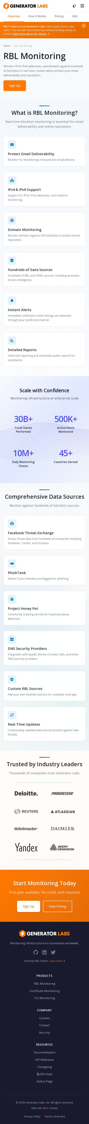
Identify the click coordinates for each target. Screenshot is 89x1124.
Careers (44, 1018)
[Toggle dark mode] (74, 6)
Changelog (44, 1067)
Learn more (57, 961)
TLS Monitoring (44, 998)
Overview (14, 16)
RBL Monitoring (44, 984)
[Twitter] (53, 952)
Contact (44, 1025)
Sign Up (14, 85)
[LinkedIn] (44, 952)
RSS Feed (44, 1074)
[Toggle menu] (82, 6)
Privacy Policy (32, 1116)
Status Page (45, 1081)
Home (6, 45)
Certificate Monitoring (45, 991)
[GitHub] (35, 952)
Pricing (59, 16)
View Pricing (57, 906)
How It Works (37, 16)
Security (44, 1032)
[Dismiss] (83, 25)
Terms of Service (54, 1116)
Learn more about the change (31, 33)
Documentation (44, 1052)
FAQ (75, 16)
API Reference (44, 1060)
